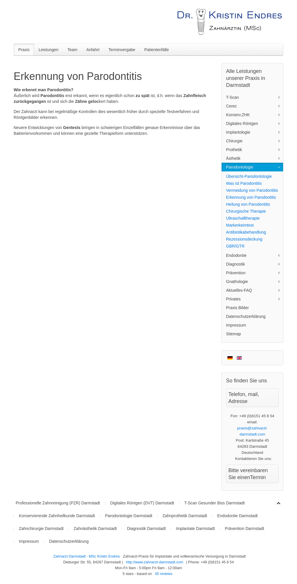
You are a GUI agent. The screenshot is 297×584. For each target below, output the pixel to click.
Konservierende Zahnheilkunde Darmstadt (57, 515)
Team (72, 49)
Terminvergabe (121, 49)
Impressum (236, 325)
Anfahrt (92, 49)
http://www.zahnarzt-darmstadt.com (154, 562)
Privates (233, 299)
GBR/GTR (235, 246)
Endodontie (236, 255)
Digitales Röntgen (242, 123)
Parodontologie (239, 167)
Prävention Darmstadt (244, 528)
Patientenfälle (156, 49)
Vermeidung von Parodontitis (252, 190)
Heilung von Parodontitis (248, 204)
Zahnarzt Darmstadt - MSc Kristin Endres (87, 556)
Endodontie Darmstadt (237, 515)
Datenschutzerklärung (245, 316)
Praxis (24, 49)
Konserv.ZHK (238, 114)
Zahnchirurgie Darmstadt (41, 528)
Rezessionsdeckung (244, 239)
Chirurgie (234, 141)
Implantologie (238, 132)
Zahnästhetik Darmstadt (95, 528)
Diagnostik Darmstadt (146, 528)
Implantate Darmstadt (195, 528)
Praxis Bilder (237, 307)
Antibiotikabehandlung (246, 232)
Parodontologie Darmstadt (128, 515)
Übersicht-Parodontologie (249, 176)
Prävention (235, 272)
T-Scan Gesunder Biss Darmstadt (214, 503)
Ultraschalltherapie (243, 218)
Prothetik (234, 149)
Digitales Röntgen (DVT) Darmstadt (142, 503)
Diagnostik (235, 264)
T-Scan (232, 97)
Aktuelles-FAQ (239, 290)
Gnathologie (237, 281)
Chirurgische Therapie (246, 211)
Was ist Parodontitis (244, 183)
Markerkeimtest (240, 225)
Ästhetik (233, 158)
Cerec (231, 106)
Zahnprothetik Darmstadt (184, 515)
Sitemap (233, 334)
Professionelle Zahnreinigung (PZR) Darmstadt (58, 503)
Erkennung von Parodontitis (251, 197)
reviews (163, 574)
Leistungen (49, 49)
